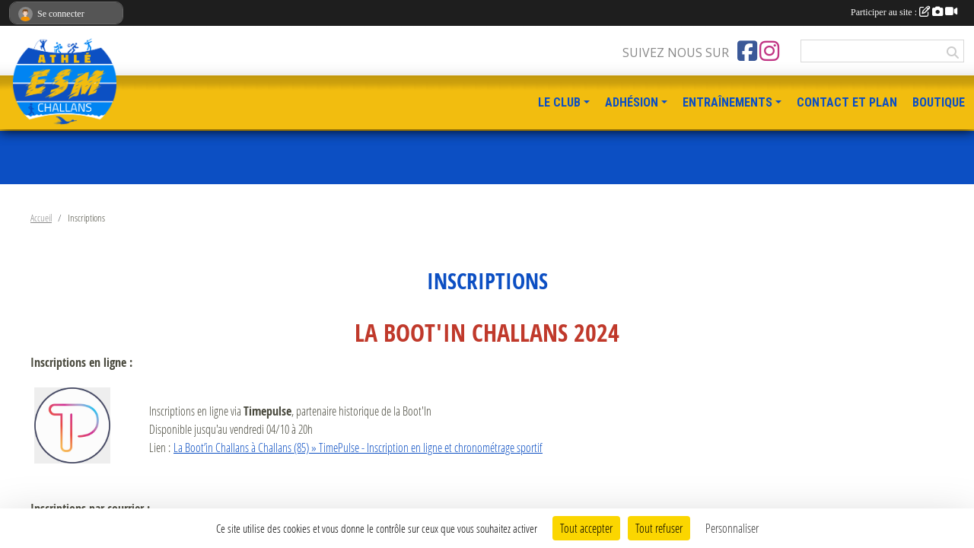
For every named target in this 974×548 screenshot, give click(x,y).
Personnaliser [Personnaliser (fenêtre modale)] (732, 528)
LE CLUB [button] (559, 102)
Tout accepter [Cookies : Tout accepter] (586, 528)
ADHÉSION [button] (631, 102)
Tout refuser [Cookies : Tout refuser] (659, 528)
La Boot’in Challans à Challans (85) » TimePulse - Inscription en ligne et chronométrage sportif (358, 447)
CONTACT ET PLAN (847, 102)
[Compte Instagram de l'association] (769, 51)
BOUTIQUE (938, 102)
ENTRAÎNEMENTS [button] (727, 102)
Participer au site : (904, 12)
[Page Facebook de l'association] (747, 51)
